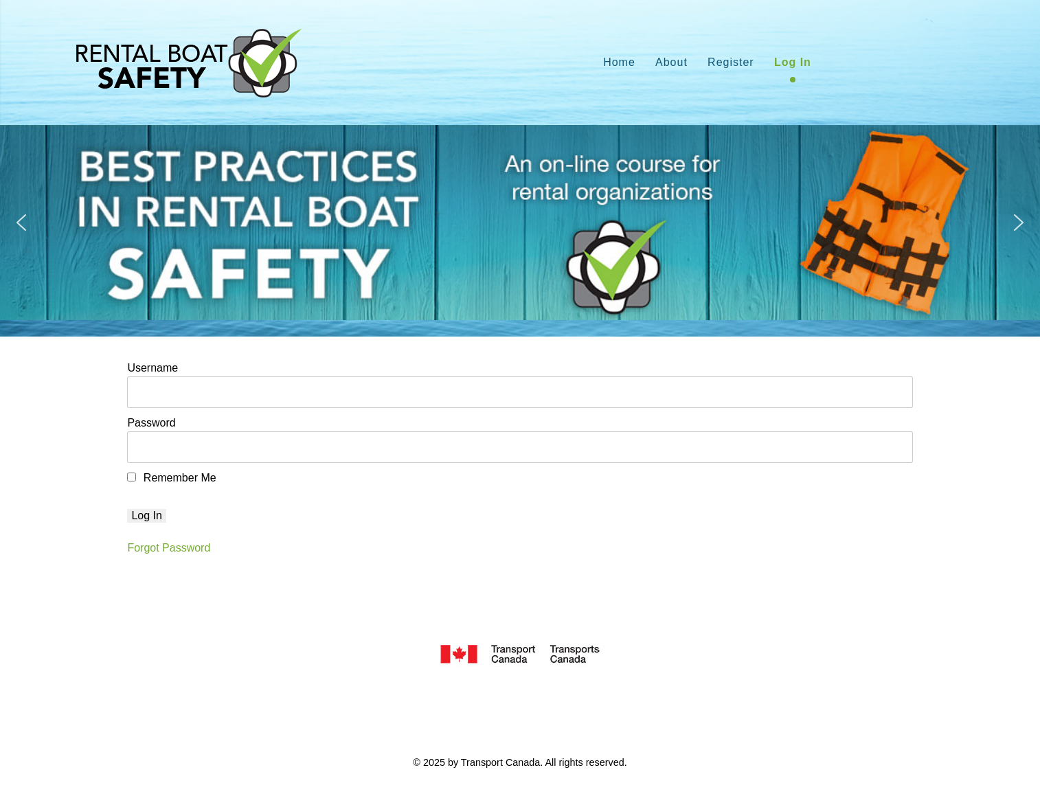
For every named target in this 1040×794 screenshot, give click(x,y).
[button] (21, 223)
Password (151, 423)
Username (152, 368)
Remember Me (171, 478)
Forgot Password (168, 548)
